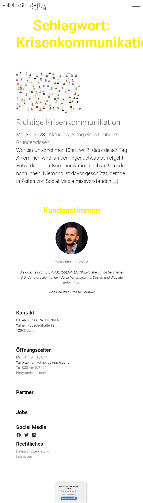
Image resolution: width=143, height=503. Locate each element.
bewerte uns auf (68, 498)
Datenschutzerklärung (32, 451)
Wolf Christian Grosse (71, 262)
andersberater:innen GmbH (68, 487)
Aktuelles (59, 135)
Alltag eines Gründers (94, 135)
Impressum (24, 456)
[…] (114, 181)
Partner (25, 392)
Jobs (22, 412)
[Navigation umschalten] (136, 6)
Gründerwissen (32, 142)
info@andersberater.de (33, 373)
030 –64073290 (34, 368)
